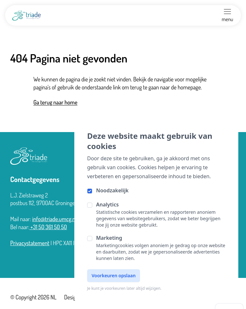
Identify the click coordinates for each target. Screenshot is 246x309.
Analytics (107, 204)
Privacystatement (29, 242)
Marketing (109, 237)
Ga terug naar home (55, 102)
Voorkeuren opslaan (113, 275)
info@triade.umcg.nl (54, 218)
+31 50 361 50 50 (48, 226)
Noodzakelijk (112, 190)
